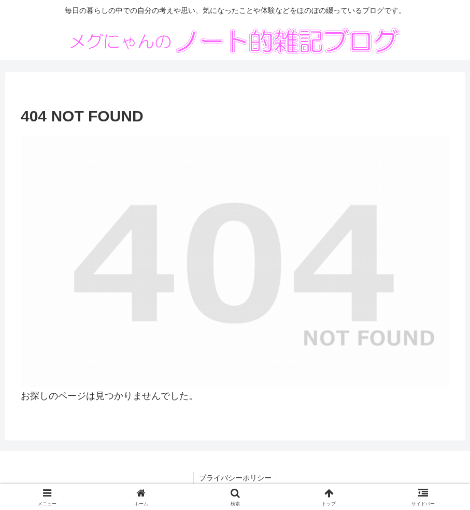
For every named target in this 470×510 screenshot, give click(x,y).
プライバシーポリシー (235, 478)
